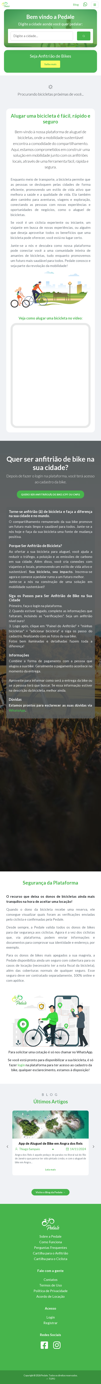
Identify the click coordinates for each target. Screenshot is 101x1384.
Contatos (51, 1280)
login (21, 1065)
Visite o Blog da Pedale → (50, 1192)
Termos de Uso (50, 1285)
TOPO (50, 1378)
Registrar (50, 1323)
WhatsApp (17, 710)
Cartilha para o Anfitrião (50, 1253)
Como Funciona (50, 1242)
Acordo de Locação (50, 1296)
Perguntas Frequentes (50, 1248)
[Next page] (93, 1147)
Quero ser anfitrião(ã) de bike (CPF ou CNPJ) (50, 494)
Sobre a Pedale (50, 1236)
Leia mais (50, 1169)
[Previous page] (8, 1147)
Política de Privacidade (51, 1291)
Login (50, 1317)
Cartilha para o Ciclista (50, 1259)
